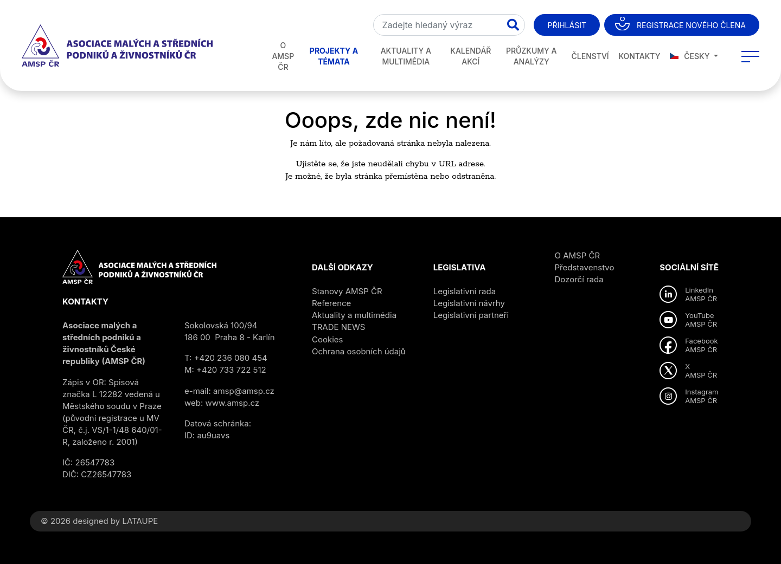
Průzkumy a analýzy (531, 56)
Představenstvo (584, 267)
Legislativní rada (464, 291)
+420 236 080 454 (230, 358)
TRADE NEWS (338, 327)
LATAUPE (140, 521)
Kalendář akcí (470, 56)
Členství (590, 56)
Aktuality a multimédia (406, 56)
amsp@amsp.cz (243, 391)
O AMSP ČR (283, 56)
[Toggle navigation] (750, 56)
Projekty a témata (334, 56)
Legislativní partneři (471, 315)
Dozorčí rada (579, 279)
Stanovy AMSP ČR (347, 291)
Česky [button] (691, 56)
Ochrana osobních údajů (359, 351)
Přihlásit (566, 25)
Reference (331, 303)
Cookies (327, 339)
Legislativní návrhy (469, 303)
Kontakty (639, 56)
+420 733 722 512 (231, 370)
